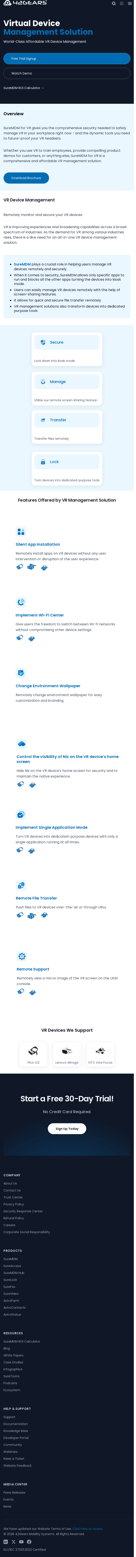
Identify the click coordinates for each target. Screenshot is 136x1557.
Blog (6, 1348)
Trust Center (13, 1197)
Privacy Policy (13, 1204)
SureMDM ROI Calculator (23, 88)
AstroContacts (14, 1307)
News (7, 1506)
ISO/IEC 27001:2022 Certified (24, 1549)
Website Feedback (17, 1465)
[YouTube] (21, 1542)
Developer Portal (15, 1438)
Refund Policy (13, 1218)
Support (9, 1417)
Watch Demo (22, 73)
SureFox (9, 1287)
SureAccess (12, 1266)
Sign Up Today (67, 1139)
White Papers (13, 1355)
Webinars (10, 1452)
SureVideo (11, 1294)
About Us (10, 1183)
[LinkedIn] (5, 1542)
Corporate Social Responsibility (26, 1232)
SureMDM (22, 264)
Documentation (15, 1424)
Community (12, 1445)
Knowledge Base (15, 1431)
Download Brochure (26, 178)
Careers (9, 1225)
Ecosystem (11, 1390)
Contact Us (12, 1190)
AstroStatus (12, 1314)
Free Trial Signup (24, 58)
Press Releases (14, 1492)
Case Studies (13, 1362)
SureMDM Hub (13, 1273)
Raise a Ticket (13, 1458)
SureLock (10, 1280)
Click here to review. (88, 1529)
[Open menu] (122, 3)
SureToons (11, 1376)
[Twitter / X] (13, 1542)
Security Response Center (23, 1211)
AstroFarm (11, 1300)
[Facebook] (29, 1542)
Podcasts (10, 1383)
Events (8, 1499)
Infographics (12, 1369)
